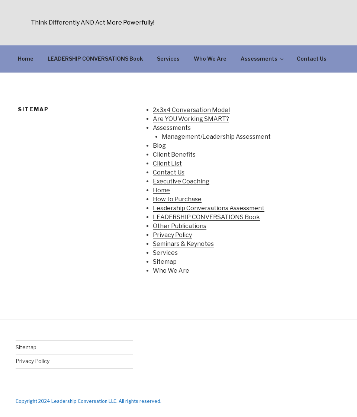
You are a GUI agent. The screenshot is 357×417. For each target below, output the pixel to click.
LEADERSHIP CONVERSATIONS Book (95, 58)
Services (168, 58)
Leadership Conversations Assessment (208, 208)
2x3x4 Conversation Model (191, 109)
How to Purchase (177, 199)
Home (25, 58)
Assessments (262, 58)
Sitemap (165, 261)
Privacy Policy (172, 234)
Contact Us (312, 58)
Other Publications (179, 226)
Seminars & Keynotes (183, 243)
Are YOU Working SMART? (191, 118)
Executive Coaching (181, 181)
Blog (159, 145)
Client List (167, 163)
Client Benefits (174, 154)
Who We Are (210, 58)
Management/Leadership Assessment (216, 136)
